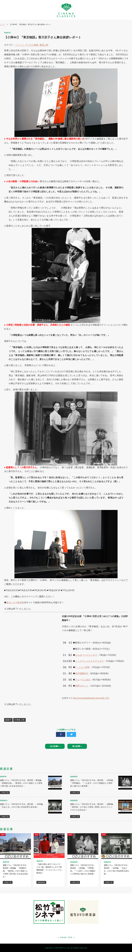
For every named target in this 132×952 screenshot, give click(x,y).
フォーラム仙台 (82, 679)
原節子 (8, 720)
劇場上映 (44, 45)
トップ (2, 24)
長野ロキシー (81, 686)
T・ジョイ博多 (82, 667)
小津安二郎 (19, 720)
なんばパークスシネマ (86, 655)
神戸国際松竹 (81, 673)
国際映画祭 (41, 882)
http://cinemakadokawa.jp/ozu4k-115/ (91, 698)
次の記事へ (55, 746)
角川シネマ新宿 (14, 602)
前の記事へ (77, 746)
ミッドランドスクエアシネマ (89, 661)
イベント (19, 45)
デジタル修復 (31, 45)
